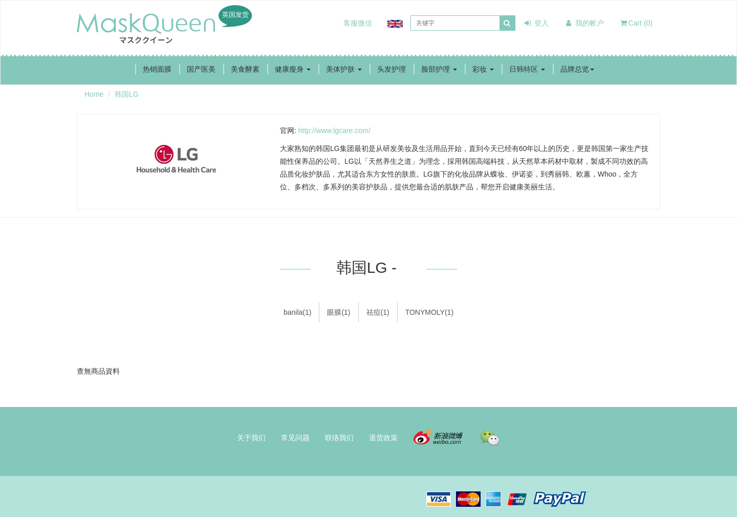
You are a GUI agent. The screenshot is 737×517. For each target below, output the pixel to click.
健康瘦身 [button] (293, 69)
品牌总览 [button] (577, 69)
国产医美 (201, 69)
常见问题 (295, 438)
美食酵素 (245, 69)
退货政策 (383, 438)
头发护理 (391, 69)
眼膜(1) (338, 312)
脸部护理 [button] (439, 69)
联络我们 (339, 438)
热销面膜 (157, 69)
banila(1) (297, 312)
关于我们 (251, 438)
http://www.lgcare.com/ (334, 130)
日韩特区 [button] (527, 69)
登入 (536, 23)
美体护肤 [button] (344, 69)
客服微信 (357, 23)
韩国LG (127, 94)
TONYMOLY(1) (429, 312)
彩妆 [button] (483, 69)
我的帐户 (584, 23)
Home (93, 94)
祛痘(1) (377, 312)
